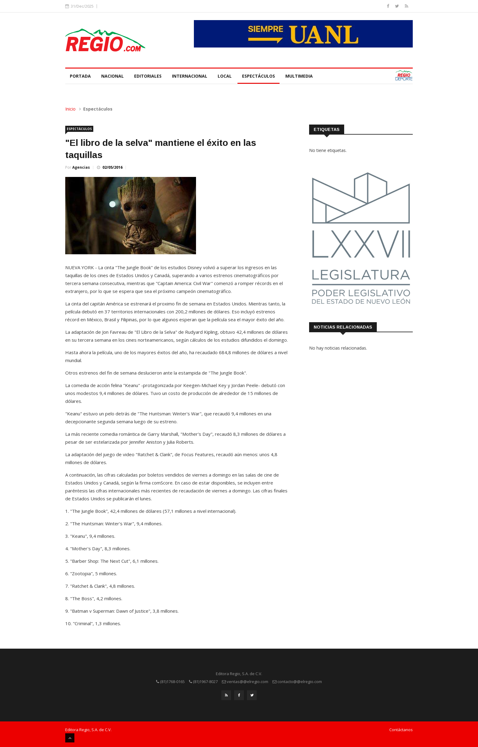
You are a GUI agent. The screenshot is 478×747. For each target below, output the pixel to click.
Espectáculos (258, 76)
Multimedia (299, 76)
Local (225, 76)
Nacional (112, 76)
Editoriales (148, 76)
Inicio (70, 109)
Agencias (81, 167)
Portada (80, 76)
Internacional (189, 76)
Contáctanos (401, 729)
